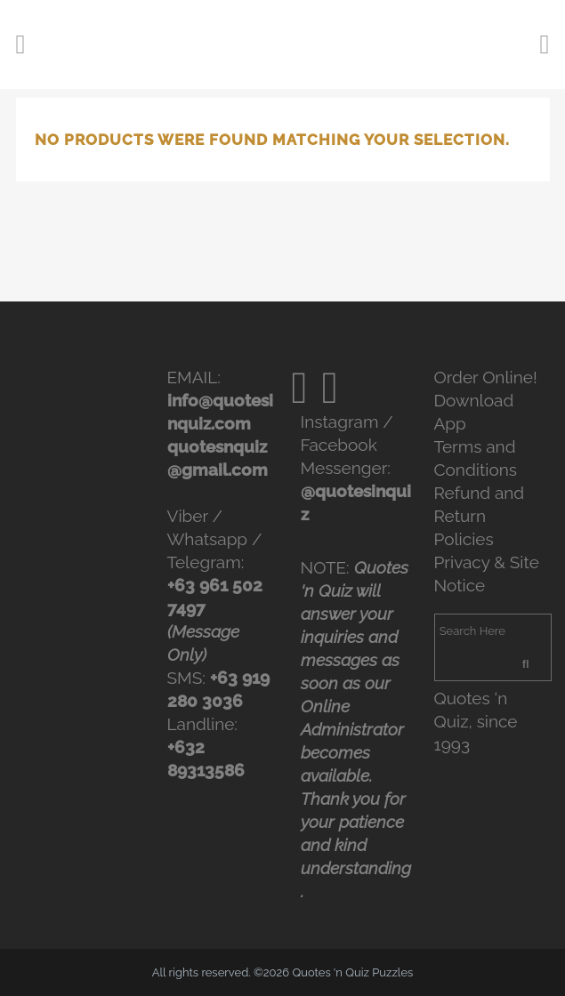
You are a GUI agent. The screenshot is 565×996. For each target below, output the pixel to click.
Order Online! (485, 377)
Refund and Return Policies (479, 516)
